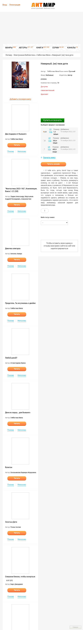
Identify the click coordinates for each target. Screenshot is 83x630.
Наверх (75, 627)
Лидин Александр (17, 196)
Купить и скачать (52, 120)
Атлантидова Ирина (18, 363)
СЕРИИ (55, 47)
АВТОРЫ (23, 47)
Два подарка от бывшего (15, 134)
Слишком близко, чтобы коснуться (20, 577)
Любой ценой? (11, 358)
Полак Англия (15, 527)
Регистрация (14, 5)
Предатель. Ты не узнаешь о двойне (20, 303)
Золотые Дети (11, 522)
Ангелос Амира (16, 254)
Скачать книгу (49, 158)
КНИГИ (39, 47)
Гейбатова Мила (16, 139)
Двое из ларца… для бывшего (17, 412)
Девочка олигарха (12, 248)
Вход (5, 5)
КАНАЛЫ (71, 47)
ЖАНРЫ (9, 47)
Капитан (8, 467)
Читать (17, 145)
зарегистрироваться (59, 248)
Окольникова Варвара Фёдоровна (23, 472)
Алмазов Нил (26, 199)
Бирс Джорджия (16, 584)
